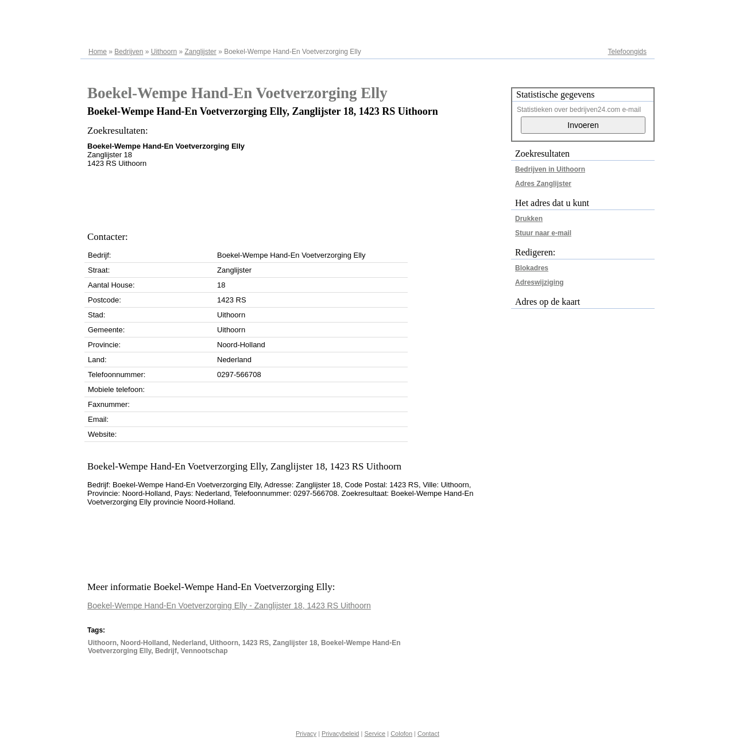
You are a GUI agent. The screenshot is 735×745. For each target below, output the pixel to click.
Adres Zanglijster (543, 184)
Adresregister (626, 13)
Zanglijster (200, 52)
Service (374, 733)
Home (97, 52)
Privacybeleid (340, 733)
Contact (428, 733)
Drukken (529, 219)
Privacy (306, 733)
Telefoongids (627, 52)
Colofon (401, 733)
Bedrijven (128, 52)
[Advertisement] (296, 196)
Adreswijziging (539, 282)
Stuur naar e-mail (543, 233)
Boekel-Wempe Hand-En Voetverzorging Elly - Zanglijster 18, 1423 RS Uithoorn (229, 605)
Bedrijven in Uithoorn (550, 169)
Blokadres (531, 268)
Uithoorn (164, 52)
